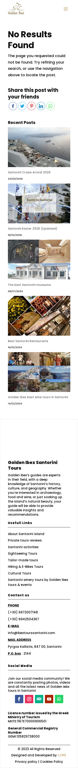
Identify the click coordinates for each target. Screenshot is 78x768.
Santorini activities (23, 547)
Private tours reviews (25, 540)
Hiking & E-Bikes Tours (25, 566)
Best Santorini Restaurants (28, 341)
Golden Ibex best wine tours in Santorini (38, 397)
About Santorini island (26, 534)
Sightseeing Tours (22, 553)
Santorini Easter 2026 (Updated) (32, 228)
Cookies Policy (51, 761)
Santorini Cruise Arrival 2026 (29, 172)
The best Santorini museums (29, 285)
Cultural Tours (19, 573)
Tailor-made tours (23, 560)
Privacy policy (26, 761)
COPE (62, 755)
